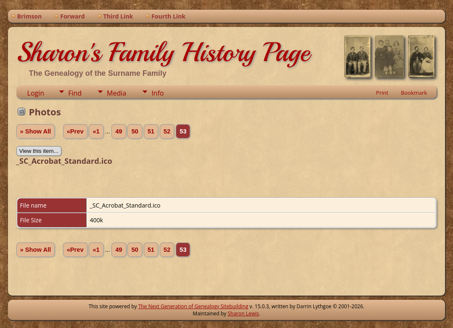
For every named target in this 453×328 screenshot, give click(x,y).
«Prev (75, 131)
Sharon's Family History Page (163, 52)
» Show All (35, 131)
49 (118, 131)
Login (36, 93)
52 (167, 131)
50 (134, 131)
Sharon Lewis (243, 313)
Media (116, 93)
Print (382, 92)
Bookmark (414, 92)
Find (75, 93)
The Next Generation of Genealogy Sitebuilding (193, 306)
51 (151, 131)
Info (157, 93)
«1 (96, 131)
